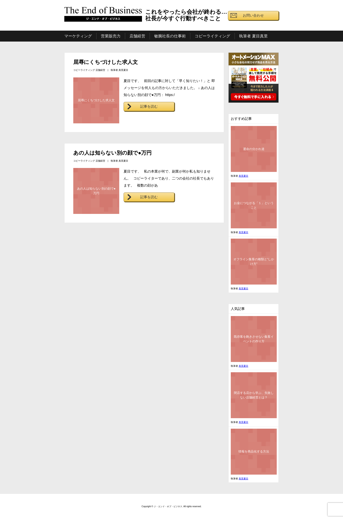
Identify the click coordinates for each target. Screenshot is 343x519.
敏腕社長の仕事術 (170, 36)
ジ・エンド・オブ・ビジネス (103, 16)
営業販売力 (111, 36)
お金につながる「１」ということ (254, 205)
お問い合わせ (253, 15)
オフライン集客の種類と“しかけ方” (253, 261)
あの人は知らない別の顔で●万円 (112, 153)
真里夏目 (123, 70)
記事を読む (149, 106)
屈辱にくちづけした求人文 (105, 62)
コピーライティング (212, 36)
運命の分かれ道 (253, 149)
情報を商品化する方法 (253, 451)
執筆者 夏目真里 (253, 36)
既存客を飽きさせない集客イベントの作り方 (254, 339)
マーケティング (78, 36)
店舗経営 (137, 36)
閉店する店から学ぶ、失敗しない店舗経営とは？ (254, 395)
